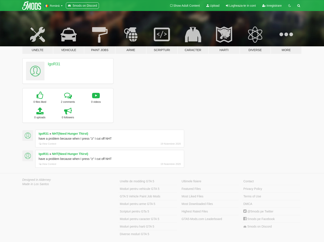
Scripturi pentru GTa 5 (134, 211)
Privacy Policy (252, 188)
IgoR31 (54, 64)
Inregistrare (272, 5)
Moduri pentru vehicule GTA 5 (139, 188)
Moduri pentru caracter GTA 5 (139, 219)
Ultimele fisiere (191, 181)
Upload (212, 5)
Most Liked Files (192, 196)
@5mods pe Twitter (258, 211)
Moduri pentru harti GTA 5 (137, 226)
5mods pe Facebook (259, 219)
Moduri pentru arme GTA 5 (137, 204)
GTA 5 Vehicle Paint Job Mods (140, 196)
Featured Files (191, 188)
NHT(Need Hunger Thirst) (70, 133)
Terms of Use (252, 196)
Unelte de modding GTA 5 (137, 181)
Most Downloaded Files (197, 204)
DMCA (247, 204)
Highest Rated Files (195, 211)
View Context (47, 143)
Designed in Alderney (36, 179)
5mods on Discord (257, 226)
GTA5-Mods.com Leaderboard (202, 219)
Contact (248, 181)
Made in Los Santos (35, 184)
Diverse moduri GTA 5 (134, 234)
